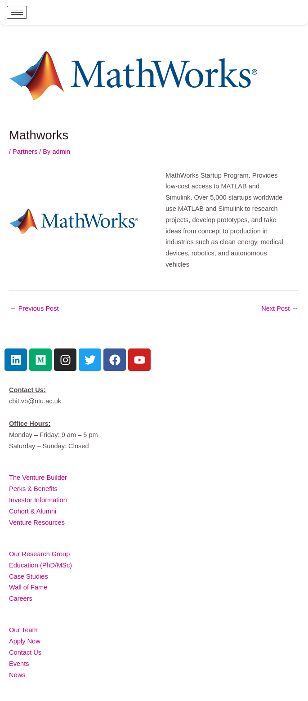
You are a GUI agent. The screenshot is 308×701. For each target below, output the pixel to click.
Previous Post (34, 308)
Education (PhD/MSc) (40, 565)
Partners (25, 151)
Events (19, 663)
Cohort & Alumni (32, 511)
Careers (20, 598)
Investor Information (38, 500)
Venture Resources (37, 522)
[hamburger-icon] (17, 12)
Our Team (23, 630)
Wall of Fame (28, 587)
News (17, 675)
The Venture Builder (38, 477)
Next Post (279, 308)
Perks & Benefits (33, 488)
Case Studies (28, 576)
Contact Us (25, 652)
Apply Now (24, 641)
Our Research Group (39, 554)
